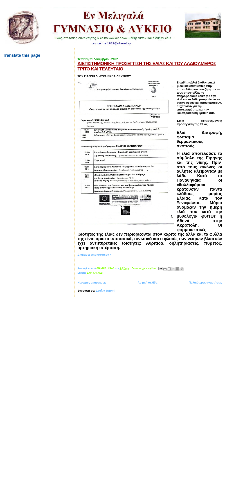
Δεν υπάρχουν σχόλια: (144, 268)
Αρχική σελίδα (147, 282)
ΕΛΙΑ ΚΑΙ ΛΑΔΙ (95, 273)
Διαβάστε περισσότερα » (94, 254)
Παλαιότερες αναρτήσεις (205, 282)
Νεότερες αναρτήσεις (91, 282)
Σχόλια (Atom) (105, 290)
